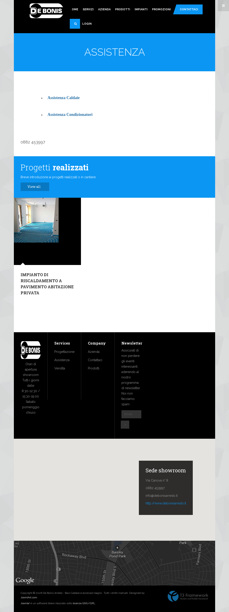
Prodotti (122, 9)
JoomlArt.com (29, 597)
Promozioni (161, 9)
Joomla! (25, 603)
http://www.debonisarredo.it (166, 503)
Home (74, 9)
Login (87, 23)
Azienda (104, 9)
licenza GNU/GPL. (84, 603)
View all (37, 186)
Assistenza (62, 360)
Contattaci (189, 9)
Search (77, 25)
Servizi (88, 9)
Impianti (141, 9)
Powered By (188, 596)
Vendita (59, 368)
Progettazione (64, 352)
